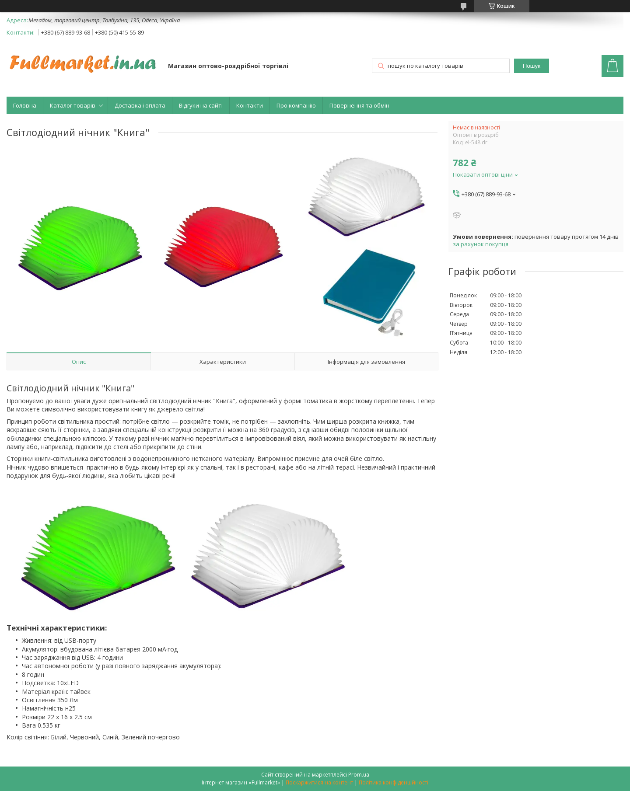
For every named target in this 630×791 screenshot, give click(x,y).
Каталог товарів (72, 105)
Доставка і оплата (140, 105)
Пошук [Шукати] (531, 66)
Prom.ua (358, 774)
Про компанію (296, 105)
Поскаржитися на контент (319, 782)
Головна (24, 105)
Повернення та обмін (359, 105)
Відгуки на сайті (201, 105)
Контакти (249, 105)
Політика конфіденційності (393, 782)
